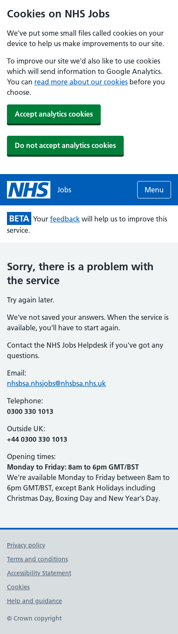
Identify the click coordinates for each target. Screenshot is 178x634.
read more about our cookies (81, 81)
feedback (65, 219)
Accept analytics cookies (54, 114)
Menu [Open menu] (154, 189)
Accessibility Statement (39, 573)
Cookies (18, 587)
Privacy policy (26, 545)
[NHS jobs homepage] (39, 189)
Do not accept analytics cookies (65, 145)
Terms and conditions (37, 559)
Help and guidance (34, 601)
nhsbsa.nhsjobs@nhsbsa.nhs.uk (56, 383)
